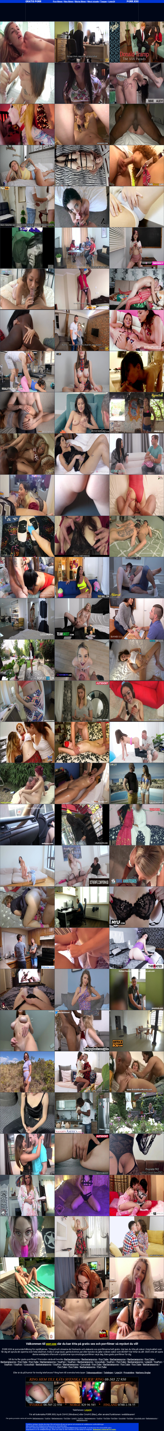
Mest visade (93, 1)
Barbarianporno (72, 1359)
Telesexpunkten (94, 1372)
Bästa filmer (80, 1)
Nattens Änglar (143, 1372)
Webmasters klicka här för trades (104, 1429)
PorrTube (103, 1359)
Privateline (129, 1372)
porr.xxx (51, 1344)
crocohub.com (140, 1418)
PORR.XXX (133, 1)
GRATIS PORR (33, 1)
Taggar (103, 1)
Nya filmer (68, 1)
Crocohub (100, 1362)
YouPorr (62, 1362)
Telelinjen (108, 1372)
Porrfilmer (58, 1)
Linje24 (111, 1)
